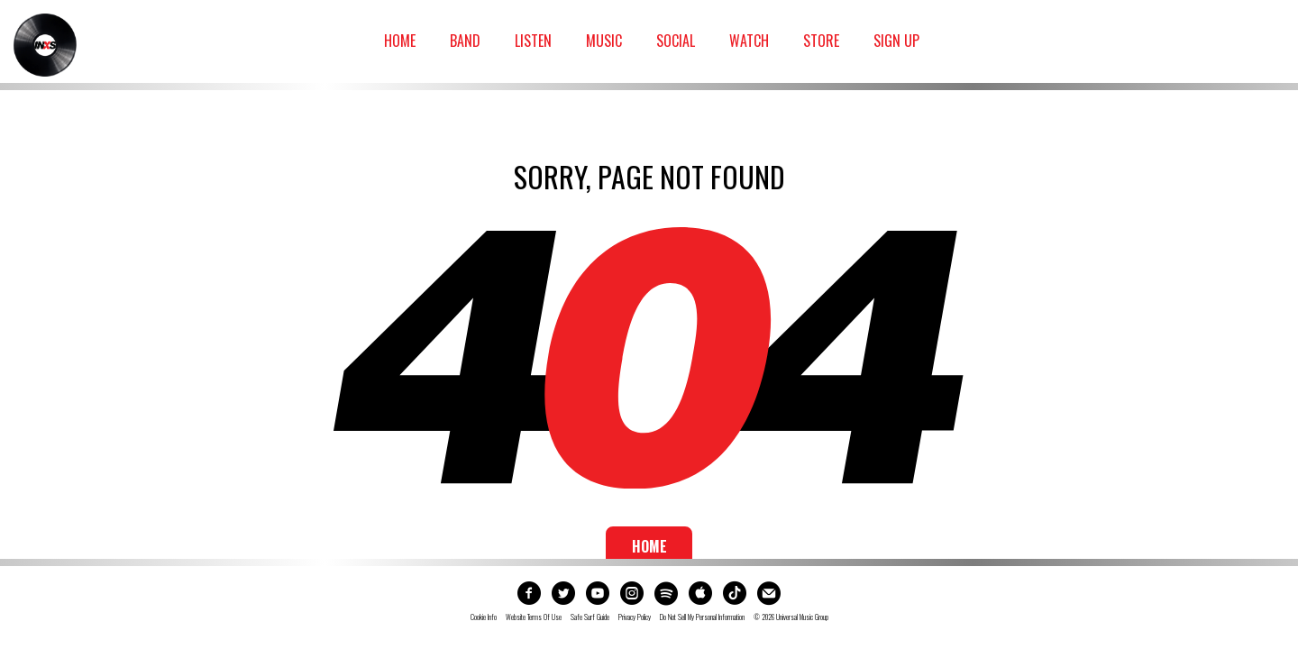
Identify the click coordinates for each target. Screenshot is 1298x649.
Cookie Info (484, 617)
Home (400, 40)
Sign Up (896, 40)
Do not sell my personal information (702, 617)
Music (604, 40)
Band (465, 40)
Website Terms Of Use (534, 617)
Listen (533, 40)
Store (821, 40)
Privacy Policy (634, 617)
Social (675, 40)
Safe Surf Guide (590, 617)
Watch (749, 40)
